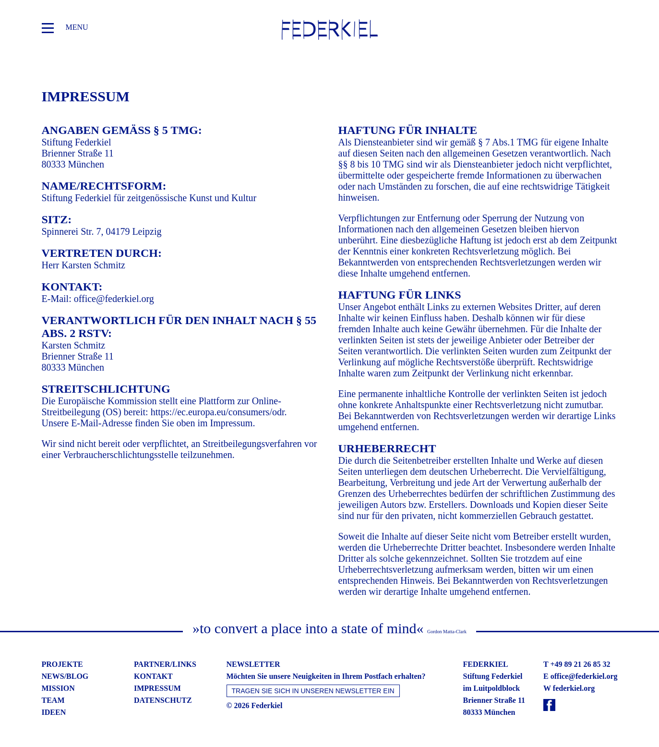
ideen (54, 712)
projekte (62, 664)
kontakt (153, 676)
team (53, 700)
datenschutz (163, 700)
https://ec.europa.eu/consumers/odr (218, 412)
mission (58, 688)
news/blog (65, 676)
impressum (157, 688)
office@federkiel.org (114, 298)
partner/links (165, 664)
